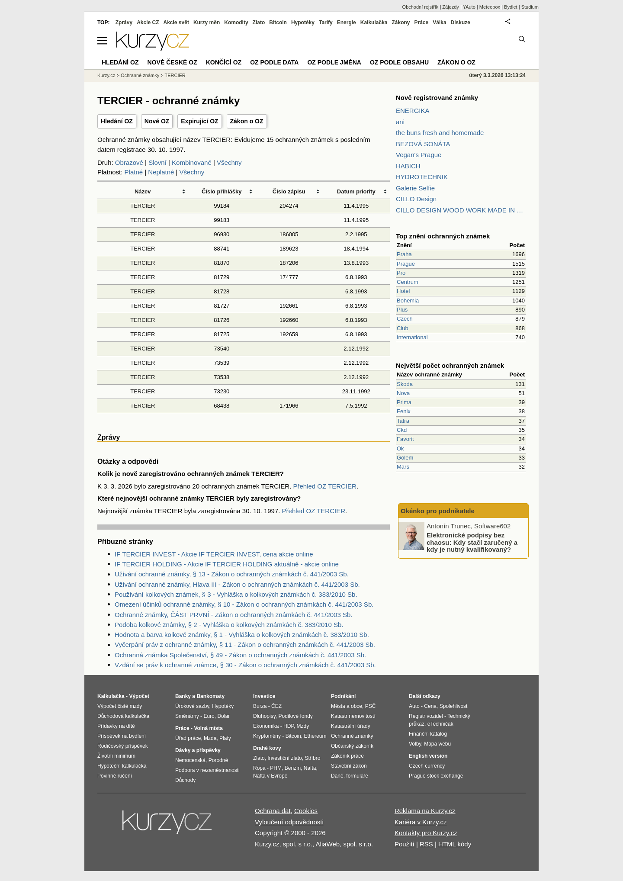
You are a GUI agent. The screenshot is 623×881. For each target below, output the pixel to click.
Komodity (236, 22)
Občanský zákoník (352, 746)
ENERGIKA (413, 110)
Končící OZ (223, 62)
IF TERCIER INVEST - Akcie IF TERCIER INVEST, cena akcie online (214, 554)
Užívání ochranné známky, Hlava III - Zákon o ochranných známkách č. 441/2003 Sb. (237, 584)
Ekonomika (266, 726)
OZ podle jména (334, 62)
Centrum (407, 282)
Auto (414, 706)
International (412, 337)
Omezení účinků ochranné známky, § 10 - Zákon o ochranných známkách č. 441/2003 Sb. (244, 604)
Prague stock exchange (436, 776)
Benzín (293, 768)
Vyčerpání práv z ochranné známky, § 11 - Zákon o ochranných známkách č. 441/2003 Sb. (245, 644)
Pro (401, 273)
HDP (288, 726)
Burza (260, 706)
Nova (403, 393)
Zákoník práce (347, 756)
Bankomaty (210, 696)
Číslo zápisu (289, 191)
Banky (183, 696)
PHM (276, 768)
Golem (405, 457)
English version (428, 756)
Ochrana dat (273, 810)
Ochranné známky (140, 75)
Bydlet (510, 7)
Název (143, 191)
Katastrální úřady (350, 726)
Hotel (403, 291)
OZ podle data (274, 62)
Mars (403, 466)
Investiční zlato (284, 758)
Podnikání (343, 696)
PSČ (370, 706)
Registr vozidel (426, 716)
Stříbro (312, 758)
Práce (421, 22)
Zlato (259, 22)
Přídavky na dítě (116, 726)
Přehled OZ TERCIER (324, 486)
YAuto (469, 7)
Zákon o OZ (246, 121)
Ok (400, 448)
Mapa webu (437, 744)
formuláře (357, 776)
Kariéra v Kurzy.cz (421, 822)
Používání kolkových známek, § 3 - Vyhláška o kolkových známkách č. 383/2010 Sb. (236, 594)
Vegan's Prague (418, 154)
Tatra (403, 421)
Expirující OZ (199, 121)
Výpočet (139, 696)
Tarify (326, 22)
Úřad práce (188, 738)
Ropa (259, 768)
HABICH (408, 166)
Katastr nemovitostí (353, 716)
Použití (404, 844)
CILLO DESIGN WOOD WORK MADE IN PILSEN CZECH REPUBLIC (461, 210)
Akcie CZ (148, 22)
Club (402, 328)
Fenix (404, 411)
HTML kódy (454, 844)
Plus (402, 309)
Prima (404, 402)
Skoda (405, 384)
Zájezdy (450, 7)
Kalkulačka (374, 22)
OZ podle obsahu (399, 62)
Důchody (185, 780)
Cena (430, 706)
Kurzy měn (206, 22)
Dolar (223, 716)
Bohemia (408, 300)
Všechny (229, 162)
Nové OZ (157, 121)
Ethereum (315, 736)
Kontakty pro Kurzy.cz (426, 832)
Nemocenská (190, 760)
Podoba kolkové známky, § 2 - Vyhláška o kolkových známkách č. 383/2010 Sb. (229, 624)
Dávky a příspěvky (198, 750)
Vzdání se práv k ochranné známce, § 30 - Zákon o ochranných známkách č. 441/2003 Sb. (245, 665)
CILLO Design (416, 199)
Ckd (402, 430)
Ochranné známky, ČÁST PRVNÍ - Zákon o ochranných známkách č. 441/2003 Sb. (233, 614)
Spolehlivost (454, 706)
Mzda (210, 738)
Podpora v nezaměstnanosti (207, 770)
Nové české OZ (172, 62)
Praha (404, 254)
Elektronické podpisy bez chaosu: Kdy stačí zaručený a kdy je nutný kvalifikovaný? (472, 542)
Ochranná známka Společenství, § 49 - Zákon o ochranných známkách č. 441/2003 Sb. (240, 655)
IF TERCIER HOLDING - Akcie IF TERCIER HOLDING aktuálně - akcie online (227, 564)
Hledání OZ (117, 121)
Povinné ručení (114, 776)
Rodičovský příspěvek (122, 746)
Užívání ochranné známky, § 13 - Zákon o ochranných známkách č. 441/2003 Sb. (232, 574)
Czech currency (427, 766)
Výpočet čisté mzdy (119, 706)
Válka (439, 22)
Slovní (157, 162)
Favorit (405, 439)
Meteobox (489, 7)
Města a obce (346, 706)
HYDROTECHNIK (422, 176)
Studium (530, 7)
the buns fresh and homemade (440, 132)
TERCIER (142, 206)
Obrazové (129, 162)
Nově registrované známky (437, 97)
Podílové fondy (295, 716)
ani (400, 121)
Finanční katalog (428, 734)
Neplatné (161, 172)
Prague (406, 263)
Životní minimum (116, 756)
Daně (337, 776)
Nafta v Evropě (270, 776)
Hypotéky (303, 22)
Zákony (401, 22)
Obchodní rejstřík (420, 7)
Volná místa (208, 728)
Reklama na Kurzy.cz (425, 810)
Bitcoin (278, 22)
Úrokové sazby (192, 706)
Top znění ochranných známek (443, 236)
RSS (426, 844)
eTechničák (440, 724)
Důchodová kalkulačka (123, 716)
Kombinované (192, 162)
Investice (264, 696)
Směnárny (187, 716)
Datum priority (356, 191)
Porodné (218, 760)
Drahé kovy (267, 748)
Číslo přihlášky (222, 191)
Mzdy (303, 726)
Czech (405, 318)
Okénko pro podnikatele (438, 510)
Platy (225, 738)
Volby (415, 744)
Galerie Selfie (415, 188)
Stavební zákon (349, 766)
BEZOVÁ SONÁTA (423, 144)
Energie (346, 22)
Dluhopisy (264, 716)
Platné (134, 172)
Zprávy (124, 22)
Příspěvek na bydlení (121, 736)
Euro (208, 716)
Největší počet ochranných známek (450, 365)
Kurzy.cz (106, 75)
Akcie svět (176, 22)
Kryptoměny (267, 736)
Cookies (306, 810)
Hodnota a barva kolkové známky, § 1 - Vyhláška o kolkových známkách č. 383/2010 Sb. (242, 634)
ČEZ (276, 706)
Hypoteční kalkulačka (121, 766)
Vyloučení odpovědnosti (289, 822)
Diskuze (460, 22)
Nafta (310, 768)
